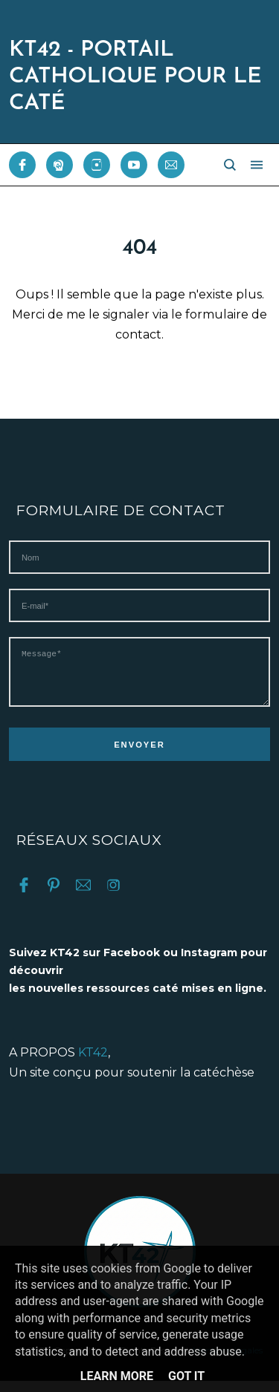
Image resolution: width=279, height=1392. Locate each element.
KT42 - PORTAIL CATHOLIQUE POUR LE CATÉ (135, 77)
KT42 (93, 1063)
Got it (186, 1376)
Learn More (116, 1376)
